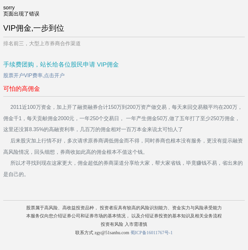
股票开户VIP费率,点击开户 (34, 75)
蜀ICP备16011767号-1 (151, 232)
